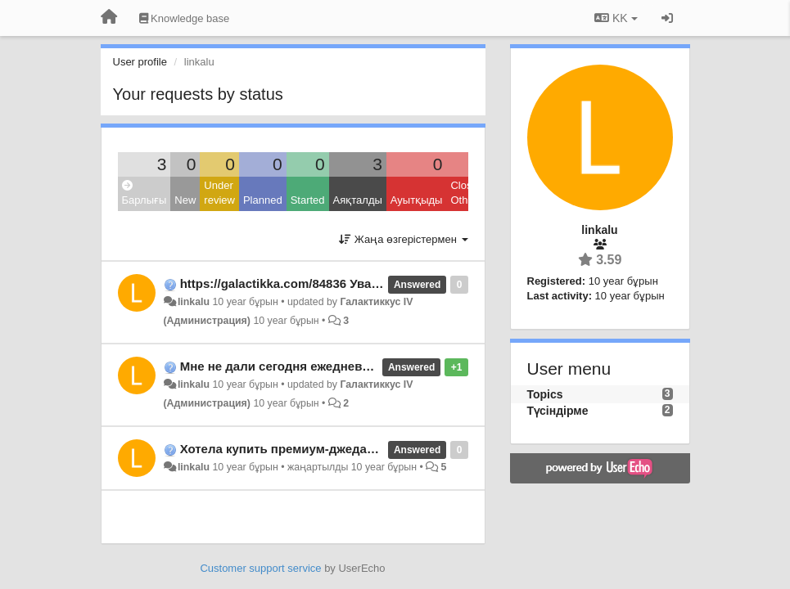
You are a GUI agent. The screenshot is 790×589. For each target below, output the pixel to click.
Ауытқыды (416, 200)
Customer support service (260, 568)
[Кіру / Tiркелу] (667, 18)
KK (615, 18)
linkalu (194, 302)
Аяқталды (357, 200)
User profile (140, 62)
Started (308, 200)
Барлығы (144, 193)
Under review (219, 193)
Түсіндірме (558, 410)
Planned (262, 200)
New (185, 200)
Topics (545, 394)
